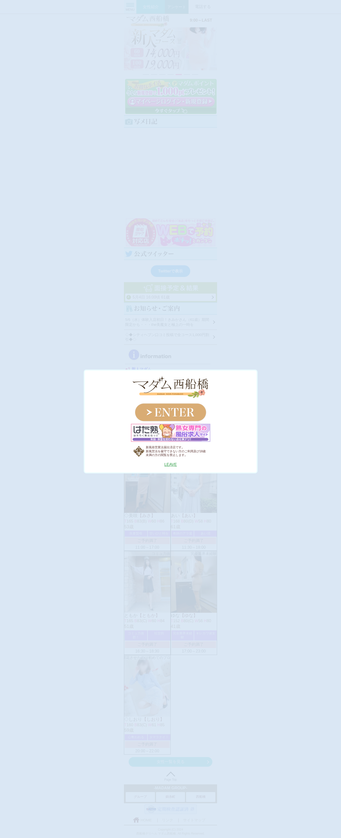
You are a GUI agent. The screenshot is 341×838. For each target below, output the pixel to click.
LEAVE (170, 464)
